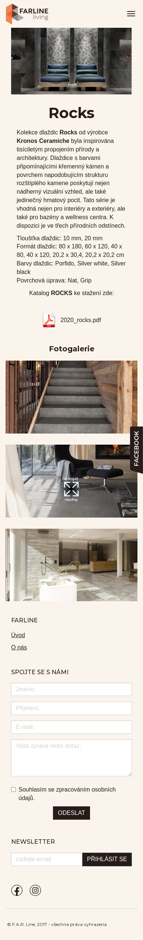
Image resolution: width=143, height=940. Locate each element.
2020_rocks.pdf (80, 320)
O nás (19, 647)
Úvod (18, 635)
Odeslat (71, 813)
